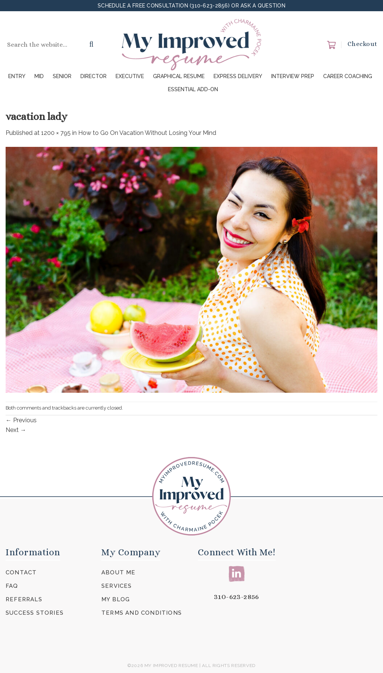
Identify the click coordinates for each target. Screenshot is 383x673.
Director (93, 76)
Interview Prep (292, 76)
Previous (21, 420)
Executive (130, 76)
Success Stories (35, 612)
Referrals (24, 599)
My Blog (115, 599)
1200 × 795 (56, 132)
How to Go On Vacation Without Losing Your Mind (147, 132)
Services (116, 586)
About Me (118, 572)
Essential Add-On (193, 89)
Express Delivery (238, 76)
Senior (62, 76)
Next (16, 429)
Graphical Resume (179, 76)
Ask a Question (262, 6)
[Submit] (91, 45)
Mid (39, 76)
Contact (21, 572)
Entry (16, 76)
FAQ (12, 586)
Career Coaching (347, 76)
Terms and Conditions (141, 612)
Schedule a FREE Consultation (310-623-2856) (164, 6)
